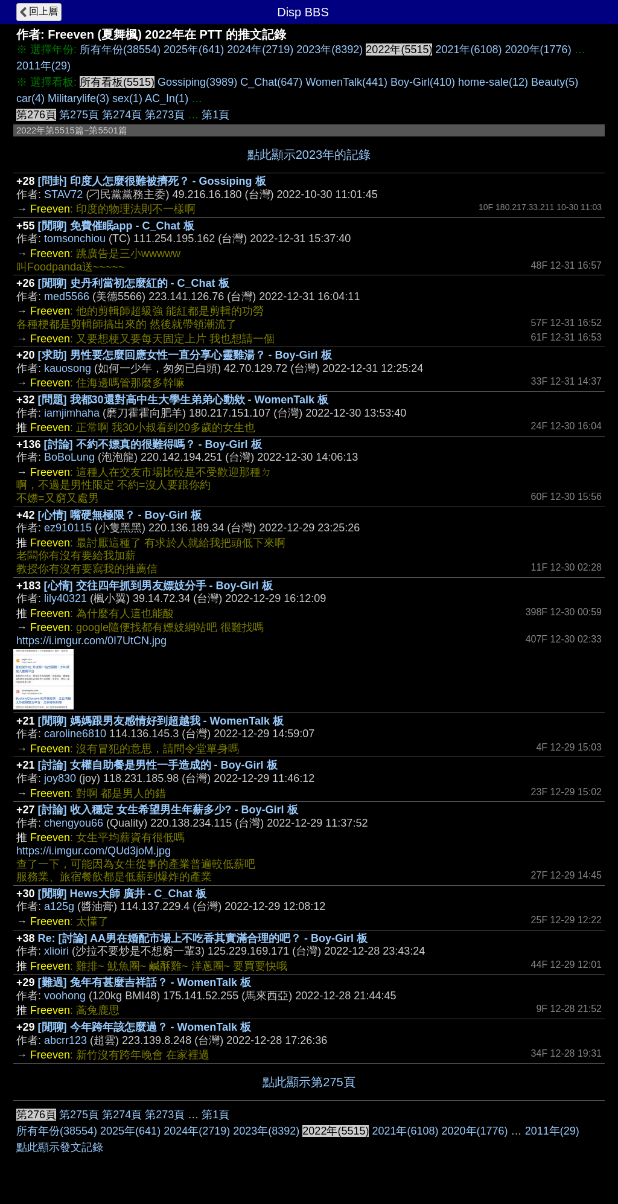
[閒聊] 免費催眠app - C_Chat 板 (116, 226)
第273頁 (165, 115)
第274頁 (122, 115)
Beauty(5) (554, 82)
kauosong (67, 368)
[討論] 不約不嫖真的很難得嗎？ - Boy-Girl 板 (153, 444)
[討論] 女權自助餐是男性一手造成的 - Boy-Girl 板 (158, 765)
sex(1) (127, 98)
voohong (65, 996)
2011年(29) (43, 66)
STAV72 (63, 194)
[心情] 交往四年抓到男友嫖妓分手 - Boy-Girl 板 (158, 586)
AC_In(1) (166, 98)
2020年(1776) (538, 49)
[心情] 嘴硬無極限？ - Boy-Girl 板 (120, 515)
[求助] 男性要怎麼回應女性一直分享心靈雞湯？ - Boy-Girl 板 (185, 355)
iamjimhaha (72, 413)
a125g (59, 906)
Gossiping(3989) (197, 82)
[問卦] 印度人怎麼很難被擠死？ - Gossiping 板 (152, 181)
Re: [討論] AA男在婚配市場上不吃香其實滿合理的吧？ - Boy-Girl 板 (203, 938)
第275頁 (79, 115)
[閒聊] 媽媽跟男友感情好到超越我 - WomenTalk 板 (161, 721)
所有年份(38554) (120, 49)
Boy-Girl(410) (422, 82)
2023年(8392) (329, 49)
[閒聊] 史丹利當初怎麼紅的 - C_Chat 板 (133, 283)
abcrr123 (65, 1040)
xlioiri (56, 951)
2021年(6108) (468, 49)
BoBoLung (69, 457)
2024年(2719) (260, 49)
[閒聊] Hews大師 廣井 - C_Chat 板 (122, 894)
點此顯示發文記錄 (59, 1147)
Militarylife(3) (78, 98)
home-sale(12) (493, 82)
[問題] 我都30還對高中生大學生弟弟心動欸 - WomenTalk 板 (183, 400)
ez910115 (68, 528)
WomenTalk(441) (346, 82)
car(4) (30, 98)
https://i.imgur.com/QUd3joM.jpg (93, 851)
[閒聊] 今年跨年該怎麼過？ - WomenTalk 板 (144, 1027)
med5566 (66, 296)
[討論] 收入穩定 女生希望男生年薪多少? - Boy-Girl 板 (168, 810)
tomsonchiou (75, 238)
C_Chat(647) (271, 82)
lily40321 (65, 598)
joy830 (60, 778)
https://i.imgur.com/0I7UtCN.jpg (91, 641)
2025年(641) (194, 49)
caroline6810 (75, 734)
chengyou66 (73, 823)
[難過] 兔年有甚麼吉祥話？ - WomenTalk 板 (144, 982)
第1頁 (215, 115)
